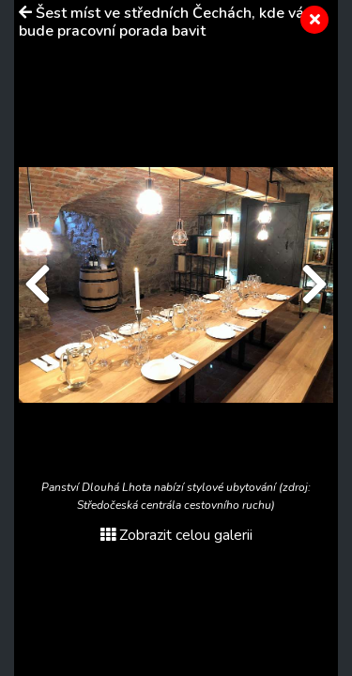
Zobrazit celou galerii (176, 535)
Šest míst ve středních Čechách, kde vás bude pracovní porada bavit (165, 22)
